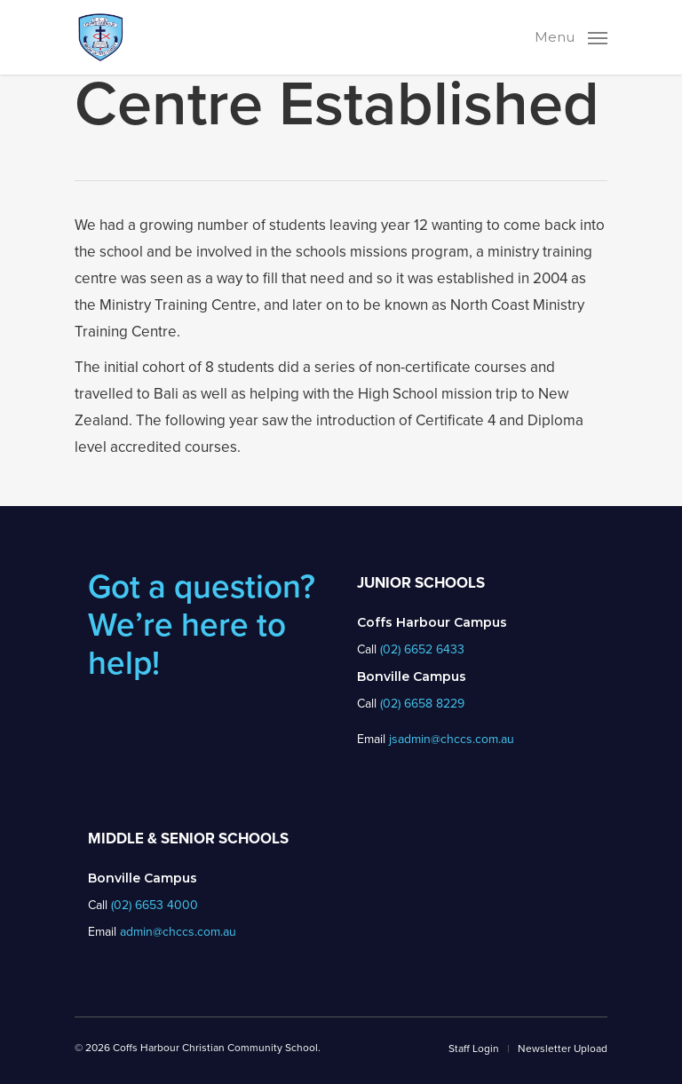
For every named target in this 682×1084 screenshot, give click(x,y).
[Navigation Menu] (571, 35)
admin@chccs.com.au (178, 931)
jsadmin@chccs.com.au (451, 739)
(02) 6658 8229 (422, 703)
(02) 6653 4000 (154, 905)
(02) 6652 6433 (422, 649)
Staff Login (473, 1048)
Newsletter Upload (562, 1048)
